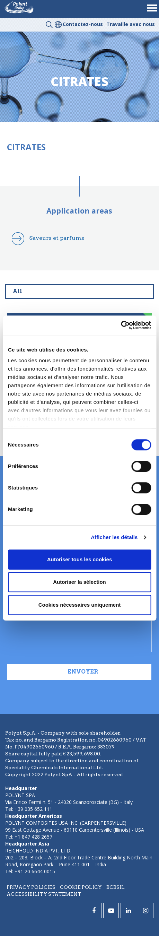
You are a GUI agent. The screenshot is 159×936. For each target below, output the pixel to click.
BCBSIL (115, 887)
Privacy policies (31, 887)
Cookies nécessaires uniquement (79, 605)
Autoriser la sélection (79, 582)
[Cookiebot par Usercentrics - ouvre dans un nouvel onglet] (120, 325)
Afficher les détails (114, 537)
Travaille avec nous (130, 24)
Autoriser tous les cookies (79, 559)
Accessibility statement (44, 894)
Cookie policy (81, 887)
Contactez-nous (83, 24)
